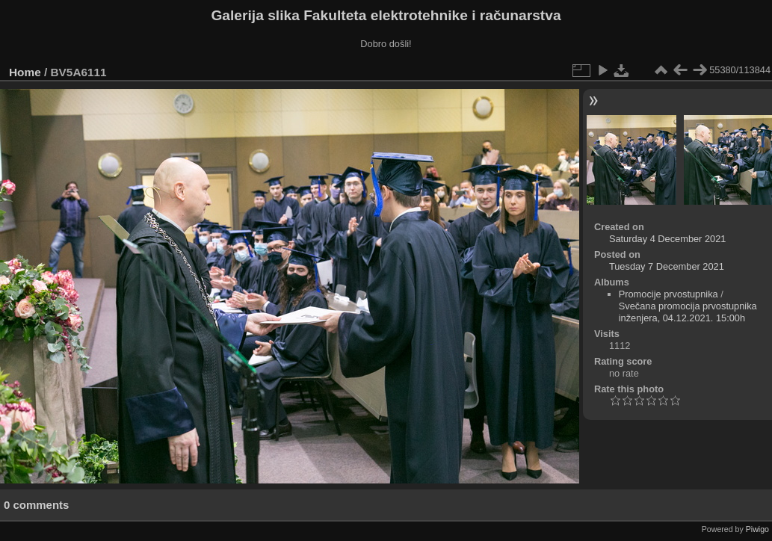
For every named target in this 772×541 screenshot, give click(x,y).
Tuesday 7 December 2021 (666, 266)
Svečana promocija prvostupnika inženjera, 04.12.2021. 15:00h (688, 312)
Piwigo (757, 529)
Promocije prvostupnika (668, 294)
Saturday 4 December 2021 (667, 238)
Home (25, 72)
